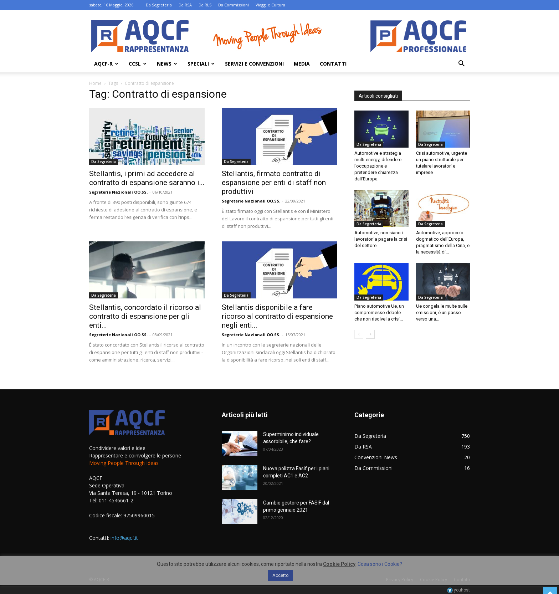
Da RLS (205, 4)
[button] (461, 64)
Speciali (201, 63)
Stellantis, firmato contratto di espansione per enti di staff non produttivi (274, 182)
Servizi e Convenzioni (254, 63)
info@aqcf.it (124, 537)
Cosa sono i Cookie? (380, 564)
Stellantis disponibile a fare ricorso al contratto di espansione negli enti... (277, 316)
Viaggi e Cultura (270, 4)
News (167, 63)
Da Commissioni (233, 4)
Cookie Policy (339, 564)
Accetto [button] (280, 575)
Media (302, 63)
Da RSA (185, 4)
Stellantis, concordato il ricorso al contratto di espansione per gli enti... (145, 316)
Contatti (333, 63)
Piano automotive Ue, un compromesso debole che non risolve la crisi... (379, 312)
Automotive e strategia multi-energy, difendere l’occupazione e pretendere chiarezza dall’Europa (377, 165)
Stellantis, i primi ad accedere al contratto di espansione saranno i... (147, 178)
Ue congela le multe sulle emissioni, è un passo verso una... (441, 312)
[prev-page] (358, 334)
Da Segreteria (159, 4)
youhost (458, 590)
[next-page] (370, 334)
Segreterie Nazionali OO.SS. (118, 192)
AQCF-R (106, 63)
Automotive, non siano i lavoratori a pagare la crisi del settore (380, 239)
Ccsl (138, 63)
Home (95, 83)
